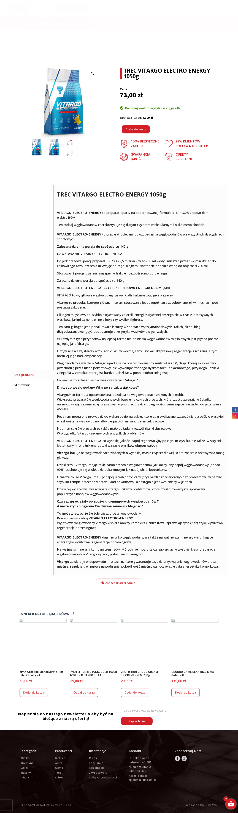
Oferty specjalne (146, 37)
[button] (119, 583)
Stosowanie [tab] (22, 385)
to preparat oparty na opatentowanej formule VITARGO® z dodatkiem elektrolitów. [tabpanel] (141, 379)
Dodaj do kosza (135, 129)
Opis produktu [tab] (24, 375)
